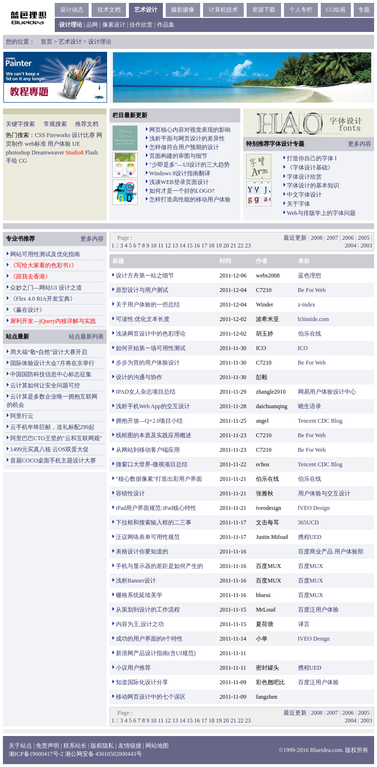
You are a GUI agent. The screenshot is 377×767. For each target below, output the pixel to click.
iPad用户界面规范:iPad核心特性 (156, 508)
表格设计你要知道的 (142, 551)
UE (76, 143)
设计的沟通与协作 (139, 377)
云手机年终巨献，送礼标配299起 (52, 427)
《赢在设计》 (27, 310)
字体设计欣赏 (304, 176)
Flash (91, 152)
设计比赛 (83, 135)
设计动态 (71, 9)
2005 (364, 237)
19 (219, 245)
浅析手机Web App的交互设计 (153, 406)
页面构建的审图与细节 (178, 156)
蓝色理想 (309, 275)
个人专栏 (301, 9)
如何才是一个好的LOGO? (182, 190)
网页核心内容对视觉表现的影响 (190, 129)
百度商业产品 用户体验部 (330, 551)
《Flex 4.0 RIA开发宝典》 (43, 298)
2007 (332, 237)
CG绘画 (336, 9)
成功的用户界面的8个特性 (149, 638)
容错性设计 (130, 493)
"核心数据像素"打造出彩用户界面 (159, 479)
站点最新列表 (86, 336)
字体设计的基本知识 (313, 185)
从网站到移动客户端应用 (148, 449)
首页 (46, 41)
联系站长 (75, 745)
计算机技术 (223, 9)
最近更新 (295, 237)
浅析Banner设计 (136, 580)
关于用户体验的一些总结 (148, 304)
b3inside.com (313, 319)
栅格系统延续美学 (139, 595)
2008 (316, 237)
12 (168, 245)
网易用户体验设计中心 (327, 391)
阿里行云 (21, 416)
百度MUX (310, 566)
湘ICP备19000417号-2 (36, 754)
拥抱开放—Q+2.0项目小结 (149, 420)
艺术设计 (145, 9)
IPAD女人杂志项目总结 (145, 391)
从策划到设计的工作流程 (148, 609)
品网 (92, 24)
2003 (366, 245)
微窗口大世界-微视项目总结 (152, 464)
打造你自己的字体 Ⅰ (312, 158)
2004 (351, 245)
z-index (306, 304)
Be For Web (312, 290)
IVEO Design (314, 508)
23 (248, 245)
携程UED (310, 537)
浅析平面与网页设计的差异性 (187, 138)
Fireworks (58, 135)
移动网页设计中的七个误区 (151, 696)
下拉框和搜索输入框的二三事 (153, 522)
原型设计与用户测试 (142, 290)
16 (197, 245)
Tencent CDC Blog (320, 420)
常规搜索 (55, 124)
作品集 (165, 24)
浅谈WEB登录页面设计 (179, 182)
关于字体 (298, 203)
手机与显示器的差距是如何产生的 (159, 566)
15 (190, 245)
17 (204, 245)
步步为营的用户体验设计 (148, 362)
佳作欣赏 (141, 24)
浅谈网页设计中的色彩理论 (151, 333)
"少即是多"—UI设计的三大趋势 (189, 164)
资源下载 (263, 9)
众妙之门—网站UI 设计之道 (46, 287)
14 (183, 245)
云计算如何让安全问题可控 (45, 385)
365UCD (308, 522)
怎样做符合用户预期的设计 (184, 147)
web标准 (35, 143)
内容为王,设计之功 (140, 624)
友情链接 (129, 745)
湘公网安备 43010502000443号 (103, 754)
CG (23, 160)
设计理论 (99, 41)
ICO (303, 348)
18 (212, 245)
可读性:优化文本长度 (143, 319)
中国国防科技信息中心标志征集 (51, 374)
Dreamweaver (47, 152)
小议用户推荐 (133, 667)
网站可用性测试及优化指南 (45, 254)
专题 (364, 9)
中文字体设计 (304, 194)
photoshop (18, 152)
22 (241, 245)
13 (175, 245)
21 (233, 245)
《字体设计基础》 (310, 167)
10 (154, 245)
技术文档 (109, 9)
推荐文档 (86, 124)
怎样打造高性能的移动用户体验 (190, 199)
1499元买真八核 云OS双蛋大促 (49, 449)
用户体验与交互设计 (324, 493)
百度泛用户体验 (318, 609)
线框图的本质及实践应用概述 (153, 435)
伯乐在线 (309, 333)
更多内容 (359, 143)
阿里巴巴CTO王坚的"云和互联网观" (56, 438)
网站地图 (157, 745)
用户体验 (59, 143)
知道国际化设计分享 (142, 682)
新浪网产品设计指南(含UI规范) (156, 653)
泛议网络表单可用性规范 (148, 537)
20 (226, 245)
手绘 (11, 160)
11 (161, 245)
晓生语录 (309, 406)
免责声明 (47, 745)
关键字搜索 (20, 124)
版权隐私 (102, 745)
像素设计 (114, 24)
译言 (304, 624)
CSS (40, 135)
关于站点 (20, 745)
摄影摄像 (182, 9)
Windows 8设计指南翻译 (180, 173)
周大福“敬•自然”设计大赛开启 (48, 352)
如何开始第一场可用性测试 (151, 348)
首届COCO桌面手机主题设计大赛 (53, 460)
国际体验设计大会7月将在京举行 (52, 363)
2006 (348, 237)
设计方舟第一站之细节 (145, 275)
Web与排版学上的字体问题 (321, 213)
